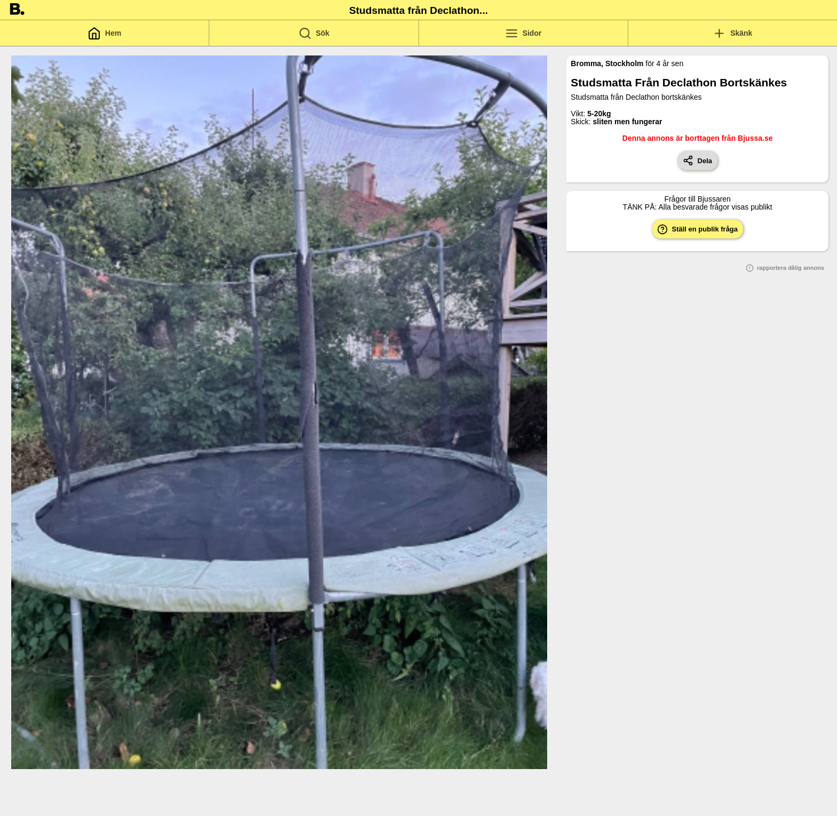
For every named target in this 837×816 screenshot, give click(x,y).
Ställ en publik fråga (697, 229)
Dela (697, 160)
